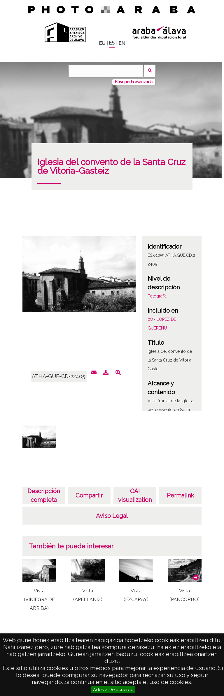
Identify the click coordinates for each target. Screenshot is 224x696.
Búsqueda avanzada (134, 81)
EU (102, 43)
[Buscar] (105, 70)
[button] (196, 577)
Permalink (180, 495)
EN (121, 43)
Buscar (150, 70)
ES (112, 43)
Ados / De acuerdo (113, 689)
